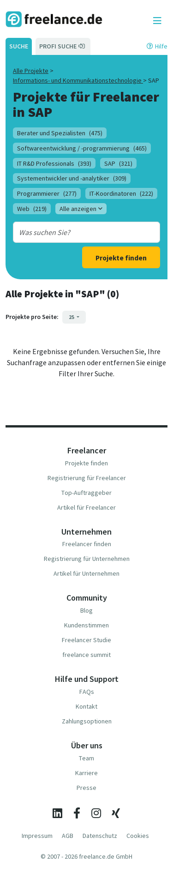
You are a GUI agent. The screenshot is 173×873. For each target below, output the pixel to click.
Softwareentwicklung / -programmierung (82, 148)
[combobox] (81, 232)
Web (32, 209)
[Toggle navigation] (157, 21)
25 (72, 316)
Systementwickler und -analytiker (71, 178)
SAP (118, 163)
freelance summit (86, 654)
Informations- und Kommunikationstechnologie (78, 80)
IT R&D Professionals (54, 163)
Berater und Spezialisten (59, 133)
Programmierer (47, 193)
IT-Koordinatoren (121, 193)
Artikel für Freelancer (86, 507)
